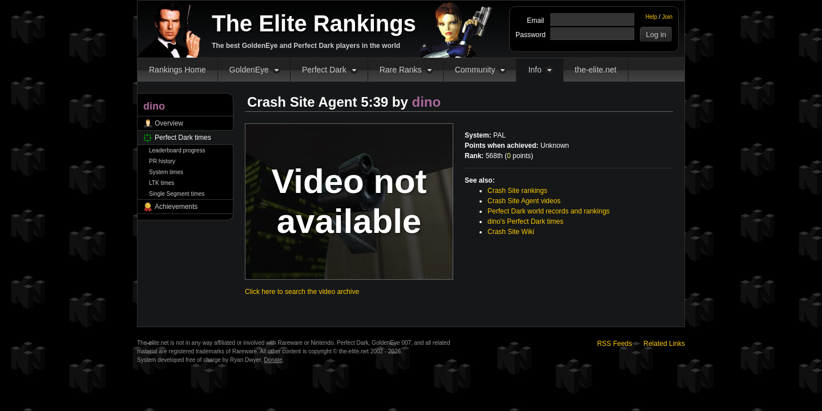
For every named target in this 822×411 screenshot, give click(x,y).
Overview (169, 123)
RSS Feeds (614, 344)
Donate (273, 360)
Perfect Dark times (183, 138)
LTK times (161, 183)
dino (426, 102)
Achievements (176, 207)
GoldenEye (249, 69)
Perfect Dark (324, 69)
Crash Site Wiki (510, 232)
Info (534, 69)
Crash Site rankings (517, 191)
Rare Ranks (401, 69)
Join (667, 17)
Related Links (664, 344)
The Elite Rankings (314, 23)
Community (475, 69)
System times (166, 172)
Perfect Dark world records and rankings (548, 211)
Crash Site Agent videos (524, 201)
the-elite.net (595, 69)
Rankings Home (177, 69)
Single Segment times (176, 194)
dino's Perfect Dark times (525, 221)
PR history (162, 161)
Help (652, 17)
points (519, 156)
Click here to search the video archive (302, 292)
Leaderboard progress (177, 150)
